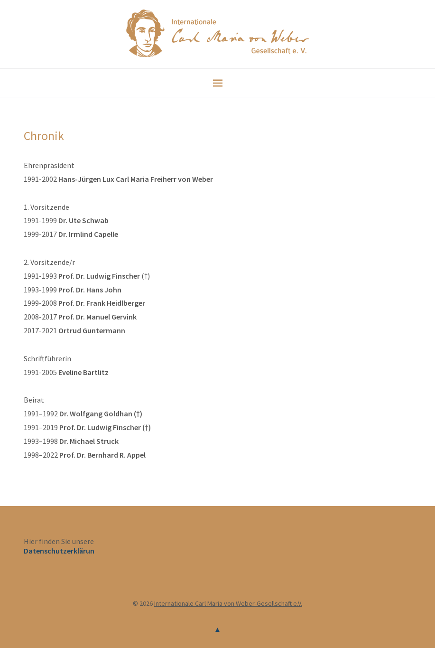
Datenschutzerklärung (61, 550)
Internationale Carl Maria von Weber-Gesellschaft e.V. (228, 603)
